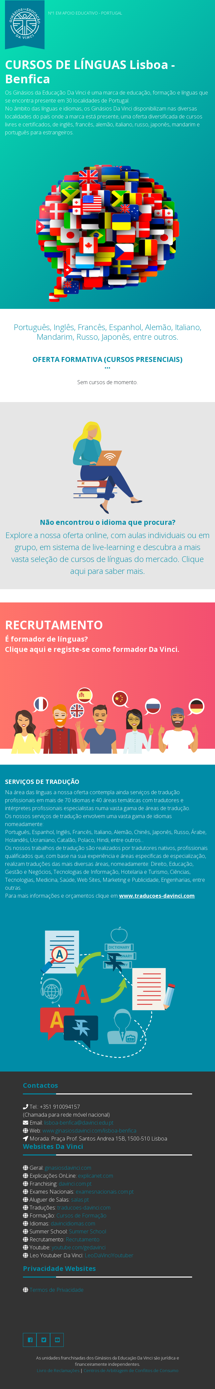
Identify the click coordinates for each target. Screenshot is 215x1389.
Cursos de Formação (81, 1215)
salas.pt (80, 1199)
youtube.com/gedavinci (79, 1247)
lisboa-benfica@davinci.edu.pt (78, 1122)
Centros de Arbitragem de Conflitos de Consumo (131, 1370)
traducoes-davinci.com (83, 1207)
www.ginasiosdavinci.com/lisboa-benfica (89, 1130)
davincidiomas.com (73, 1223)
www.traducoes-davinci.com (157, 895)
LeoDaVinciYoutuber (109, 1255)
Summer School (87, 1231)
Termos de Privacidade (57, 1289)
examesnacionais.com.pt (105, 1191)
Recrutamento (83, 1239)
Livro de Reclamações (58, 1370)
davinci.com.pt (75, 1183)
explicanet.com (95, 1175)
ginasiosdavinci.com (68, 1167)
